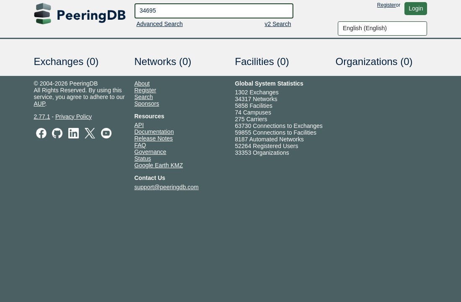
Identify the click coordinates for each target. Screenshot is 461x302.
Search (144, 97)
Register (386, 5)
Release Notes (154, 138)
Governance (150, 151)
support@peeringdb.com (167, 187)
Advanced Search (160, 24)
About (142, 83)
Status (143, 158)
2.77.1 (42, 116)
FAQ (140, 145)
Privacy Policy (73, 116)
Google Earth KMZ (159, 165)
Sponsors (147, 103)
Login (416, 8)
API (139, 125)
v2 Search (277, 24)
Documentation (154, 131)
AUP (39, 103)
